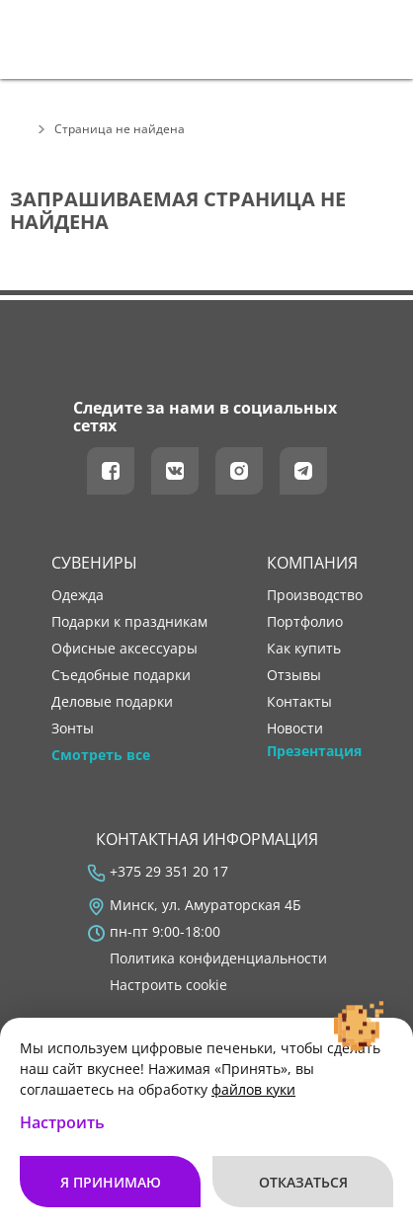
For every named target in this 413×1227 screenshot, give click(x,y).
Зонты (72, 728)
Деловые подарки (112, 702)
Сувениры (94, 563)
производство (315, 595)
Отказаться (303, 1182)
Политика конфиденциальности (218, 958)
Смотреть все (100, 755)
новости (295, 728)
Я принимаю (110, 1182)
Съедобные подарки (121, 675)
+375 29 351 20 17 (169, 872)
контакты (299, 702)
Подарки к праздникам (129, 622)
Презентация (314, 751)
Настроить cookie (168, 985)
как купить (304, 648)
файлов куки (253, 1089)
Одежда (77, 595)
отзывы (294, 675)
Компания (312, 563)
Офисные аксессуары (124, 648)
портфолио (305, 622)
